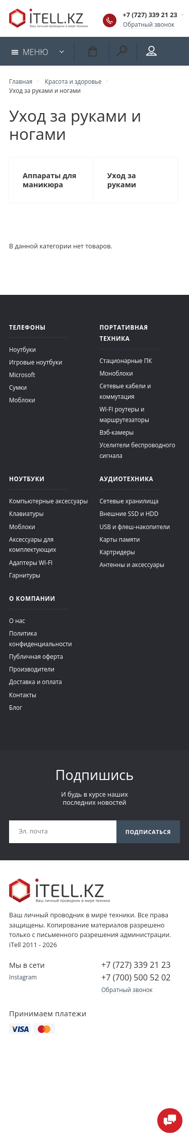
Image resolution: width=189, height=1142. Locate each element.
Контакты (22, 695)
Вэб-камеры (117, 432)
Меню (30, 52)
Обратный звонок (148, 24)
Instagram (23, 977)
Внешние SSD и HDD (129, 513)
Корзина (92, 51)
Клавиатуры (26, 513)
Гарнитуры (24, 575)
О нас (17, 620)
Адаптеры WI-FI (30, 562)
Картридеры (117, 552)
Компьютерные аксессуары (48, 501)
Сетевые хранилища (129, 501)
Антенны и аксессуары (132, 564)
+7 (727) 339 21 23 (150, 15)
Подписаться (148, 832)
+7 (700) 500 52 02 (135, 977)
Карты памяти (120, 539)
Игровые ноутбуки (35, 362)
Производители (31, 669)
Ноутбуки (22, 349)
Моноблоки (116, 373)
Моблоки (22, 400)
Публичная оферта (36, 656)
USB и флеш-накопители (135, 527)
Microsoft (22, 375)
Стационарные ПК (126, 360)
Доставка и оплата (35, 682)
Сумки (18, 387)
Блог (15, 707)
